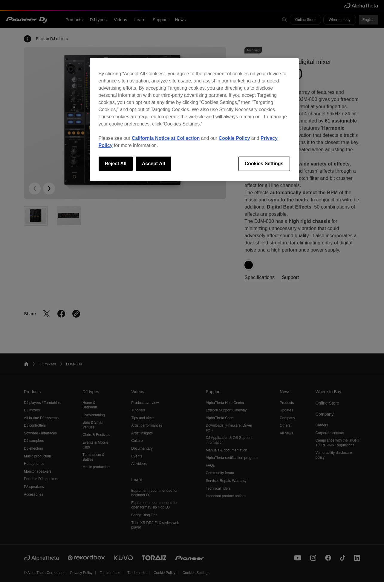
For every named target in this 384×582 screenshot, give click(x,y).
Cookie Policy (234, 138)
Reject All (115, 163)
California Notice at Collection (166, 138)
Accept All (153, 163)
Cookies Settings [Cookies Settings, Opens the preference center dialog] (264, 163)
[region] (194, 119)
